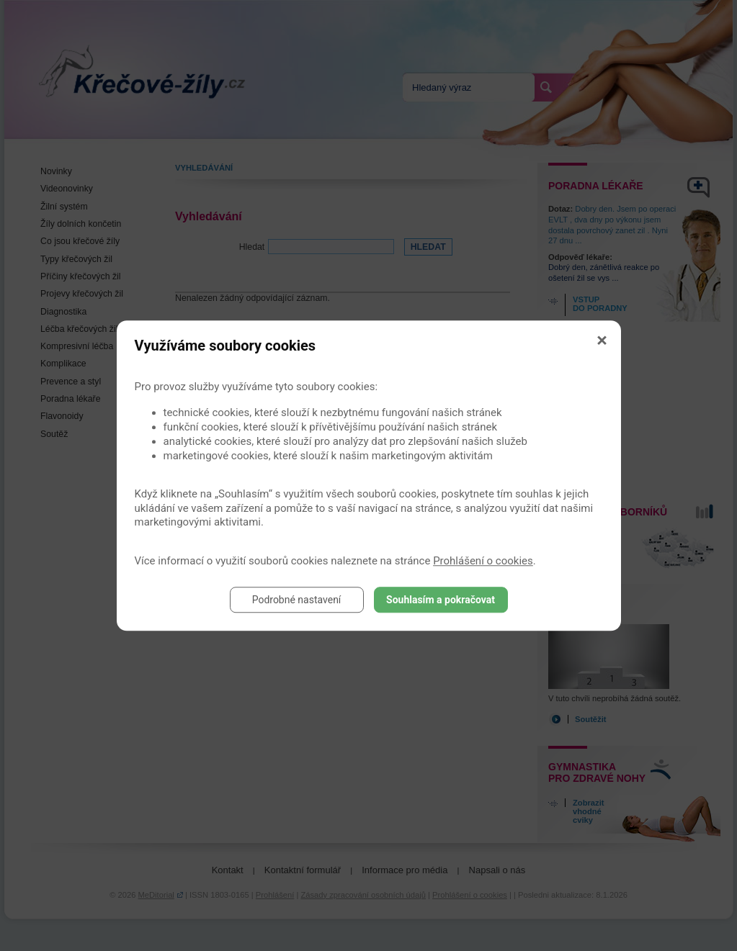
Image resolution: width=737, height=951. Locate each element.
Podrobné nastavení (296, 599)
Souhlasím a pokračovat (440, 599)
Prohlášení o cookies (483, 560)
